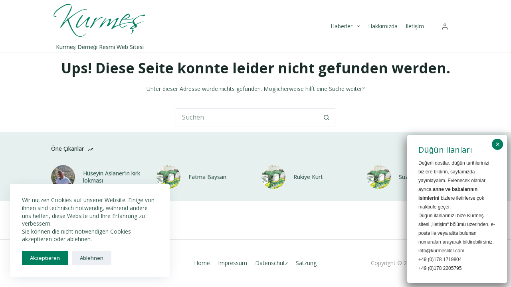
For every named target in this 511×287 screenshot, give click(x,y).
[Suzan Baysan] (379, 177)
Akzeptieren (45, 257)
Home (202, 263)
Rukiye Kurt (308, 177)
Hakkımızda (383, 26)
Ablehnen (91, 257)
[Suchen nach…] (246, 117)
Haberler (346, 26)
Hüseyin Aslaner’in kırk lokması (111, 177)
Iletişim (415, 26)
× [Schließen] (498, 144)
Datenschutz (271, 263)
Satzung (306, 263)
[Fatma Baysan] (168, 177)
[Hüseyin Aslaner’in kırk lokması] (63, 177)
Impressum (232, 263)
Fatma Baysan (207, 177)
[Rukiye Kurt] (273, 177)
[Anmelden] (445, 26)
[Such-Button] (326, 117)
